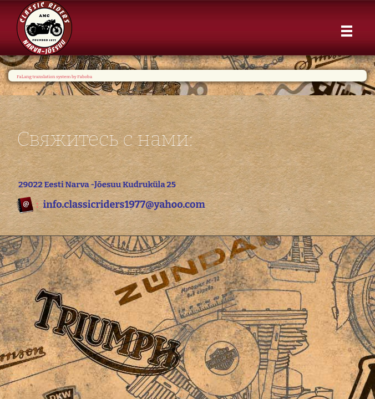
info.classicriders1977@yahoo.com (124, 204)
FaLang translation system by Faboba (54, 76)
